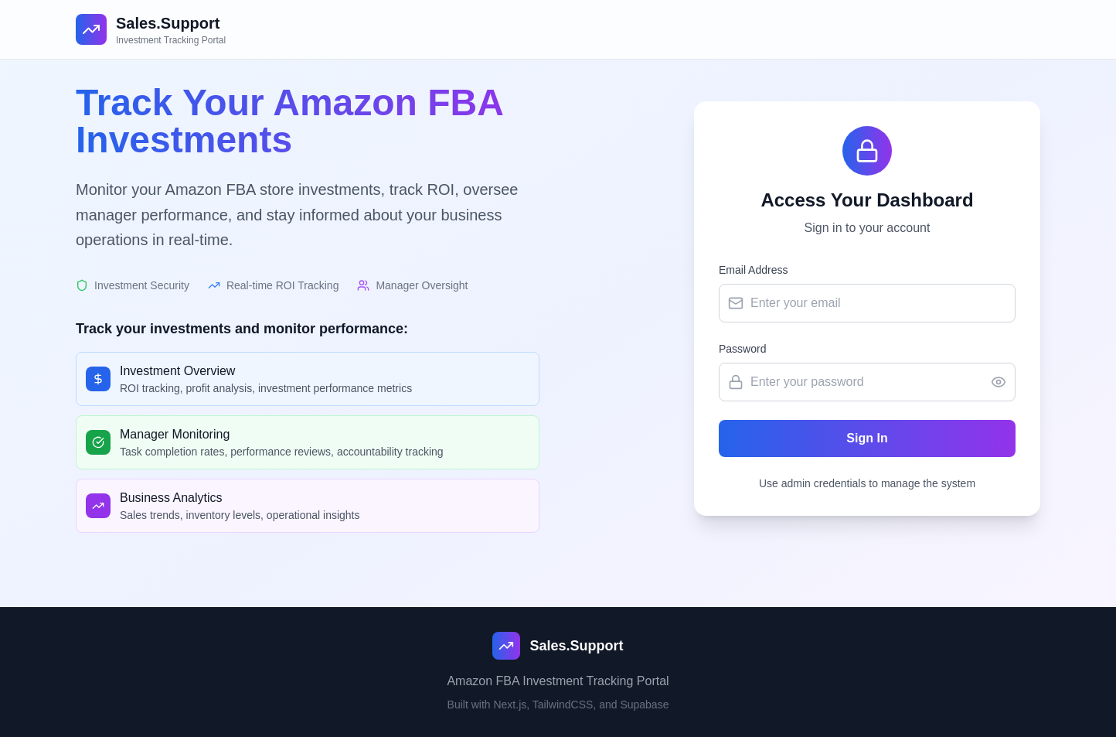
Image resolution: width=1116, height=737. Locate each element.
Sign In (866, 438)
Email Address (753, 270)
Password (742, 349)
